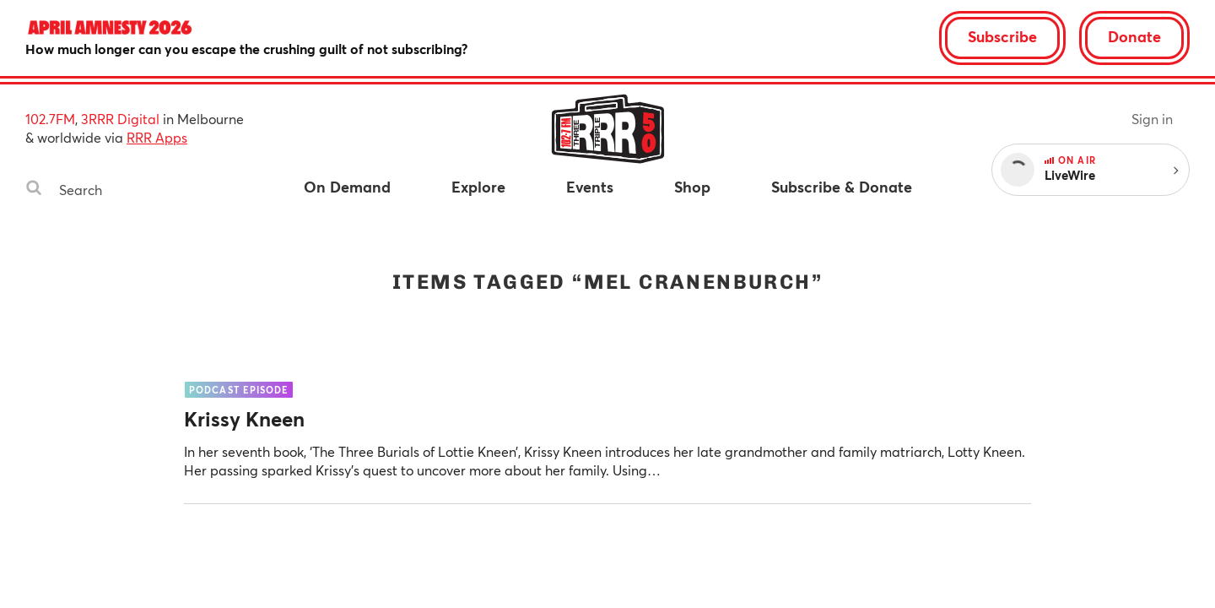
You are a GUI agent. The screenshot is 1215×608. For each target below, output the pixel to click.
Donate (1134, 36)
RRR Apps (157, 137)
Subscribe (1002, 36)
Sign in (1152, 119)
